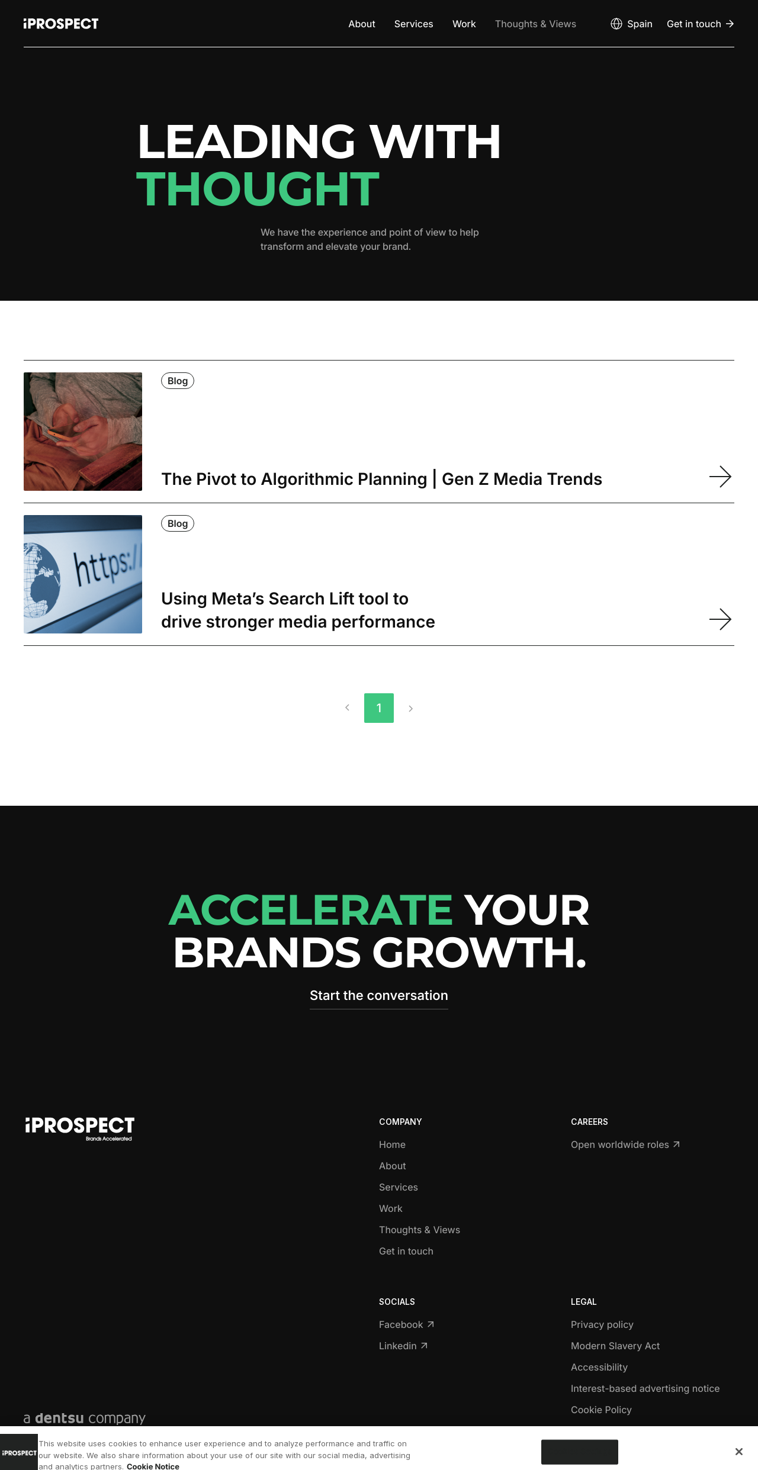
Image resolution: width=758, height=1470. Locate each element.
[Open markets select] (631, 24)
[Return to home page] (61, 23)
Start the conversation (379, 995)
